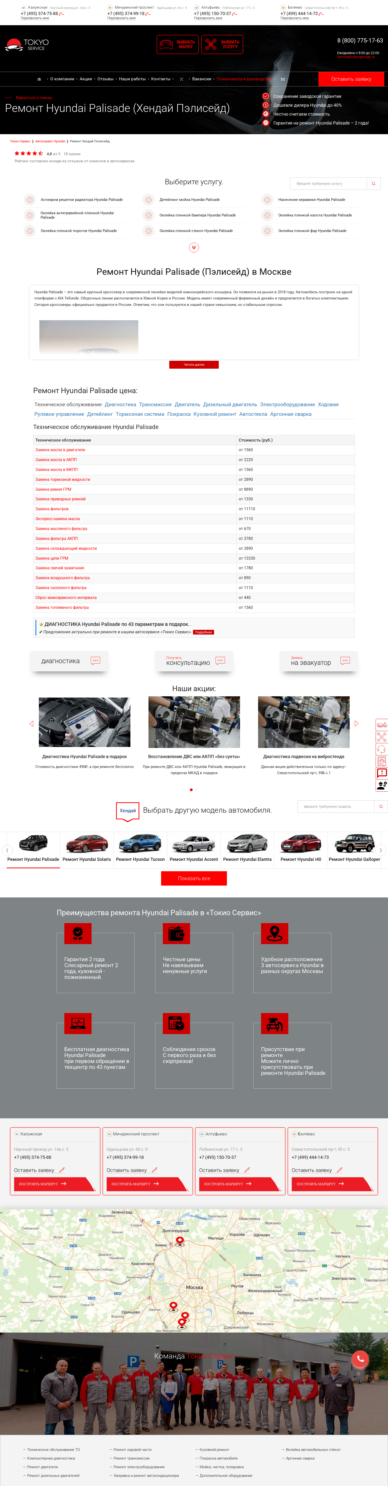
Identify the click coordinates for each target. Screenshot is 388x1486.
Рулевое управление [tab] (59, 414)
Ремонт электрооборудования (139, 1467)
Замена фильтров (52, 509)
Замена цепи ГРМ (51, 558)
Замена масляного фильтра (61, 528)
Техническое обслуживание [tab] (68, 404)
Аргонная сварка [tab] (291, 414)
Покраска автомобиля (219, 1458)
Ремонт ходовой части (132, 1449)
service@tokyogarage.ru (356, 57)
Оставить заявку (351, 79)
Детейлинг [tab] (100, 414)
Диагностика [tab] (120, 404)
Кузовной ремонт (214, 1449)
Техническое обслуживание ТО (53, 1449)
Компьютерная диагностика (51, 1458)
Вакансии (201, 78)
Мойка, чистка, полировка (222, 1467)
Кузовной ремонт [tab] (215, 414)
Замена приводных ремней (60, 499)
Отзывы (105, 78)
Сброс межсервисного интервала (66, 597)
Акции (86, 78)
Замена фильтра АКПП (56, 538)
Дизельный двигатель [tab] (230, 404)
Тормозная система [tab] (140, 414)
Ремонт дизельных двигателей (53, 1475)
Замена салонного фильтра (61, 587)
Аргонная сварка (300, 1458)
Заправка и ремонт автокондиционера (146, 1475)
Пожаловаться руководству (244, 78)
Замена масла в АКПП (56, 459)
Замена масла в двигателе (60, 449)
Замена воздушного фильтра (62, 577)
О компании (62, 78)
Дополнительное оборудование (226, 1475)
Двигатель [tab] (187, 404)
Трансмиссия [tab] (155, 404)
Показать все (194, 878)
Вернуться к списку (34, 97)
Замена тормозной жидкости (62, 479)
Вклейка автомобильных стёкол (313, 1449)
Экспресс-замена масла (57, 518)
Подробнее (203, 632)
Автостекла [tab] (253, 414)
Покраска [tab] (179, 414)
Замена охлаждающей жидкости (66, 548)
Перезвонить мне (35, 18)
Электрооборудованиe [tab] (287, 404)
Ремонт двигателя (42, 1467)
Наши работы (132, 78)
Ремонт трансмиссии (131, 1458)
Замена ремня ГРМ (53, 489)
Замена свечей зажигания (59, 568)
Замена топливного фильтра (62, 607)
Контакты (160, 78)
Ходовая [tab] (328, 404)
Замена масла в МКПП (56, 469)
